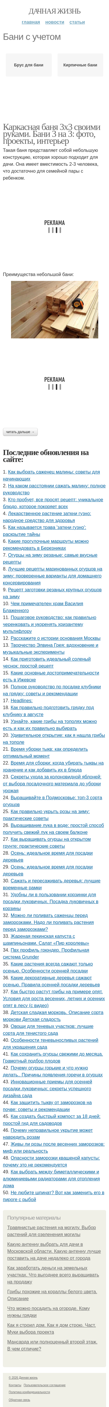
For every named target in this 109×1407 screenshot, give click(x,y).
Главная (31, 22)
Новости (54, 22)
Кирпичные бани (80, 65)
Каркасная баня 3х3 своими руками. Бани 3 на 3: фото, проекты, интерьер (51, 134)
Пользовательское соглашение (45, 1385)
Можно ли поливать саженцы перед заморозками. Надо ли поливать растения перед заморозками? (48, 922)
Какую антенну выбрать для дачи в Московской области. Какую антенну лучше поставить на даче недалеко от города (54, 1251)
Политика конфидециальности (29, 1392)
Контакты (15, 1385)
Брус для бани (28, 65)
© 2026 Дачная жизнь (23, 1377)
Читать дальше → (20, 432)
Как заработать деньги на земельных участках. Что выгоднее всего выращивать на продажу (53, 1275)
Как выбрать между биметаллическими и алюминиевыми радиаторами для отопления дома (51, 1178)
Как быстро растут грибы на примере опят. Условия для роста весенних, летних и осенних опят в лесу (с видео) (54, 998)
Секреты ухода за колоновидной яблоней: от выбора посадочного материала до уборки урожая (52, 783)
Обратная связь (19, 1400)
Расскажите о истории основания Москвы (56, 638)
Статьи (77, 22)
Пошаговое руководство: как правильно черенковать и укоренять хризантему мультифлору (49, 624)
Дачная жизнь (54, 11)
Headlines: (22, 700)
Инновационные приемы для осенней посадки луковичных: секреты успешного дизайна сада (47, 1088)
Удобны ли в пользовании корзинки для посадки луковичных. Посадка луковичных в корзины (50, 901)
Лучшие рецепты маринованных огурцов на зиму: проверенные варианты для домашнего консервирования (52, 575)
